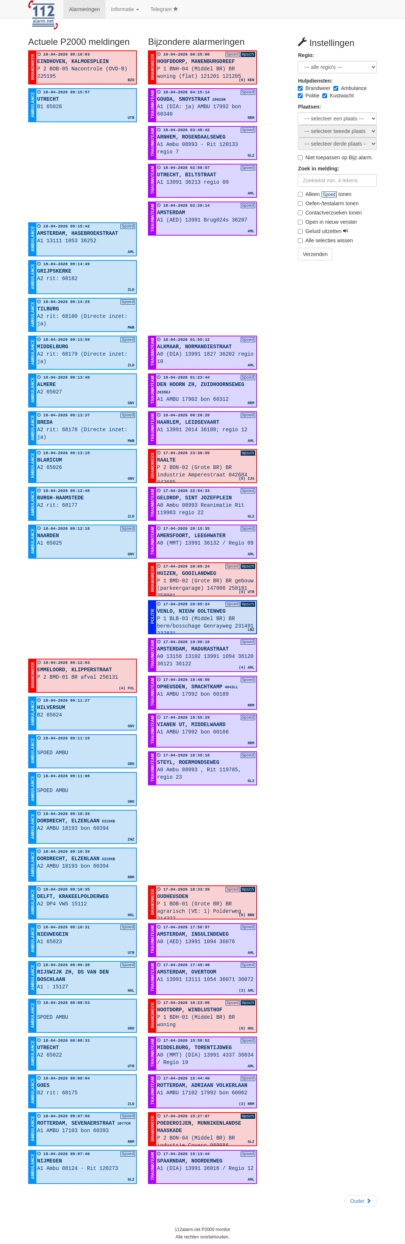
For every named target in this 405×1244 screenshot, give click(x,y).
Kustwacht (338, 96)
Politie (308, 96)
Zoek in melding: (318, 169)
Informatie (125, 9)
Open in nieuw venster (327, 222)
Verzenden (315, 254)
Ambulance (350, 88)
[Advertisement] (82, 172)
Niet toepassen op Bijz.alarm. (335, 157)
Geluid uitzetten (323, 231)
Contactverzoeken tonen (330, 213)
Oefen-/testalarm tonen (328, 203)
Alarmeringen (84, 9)
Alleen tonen (324, 194)
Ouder (360, 1201)
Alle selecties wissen (325, 240)
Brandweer (314, 88)
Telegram (164, 9)
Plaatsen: (309, 107)
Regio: (306, 55)
